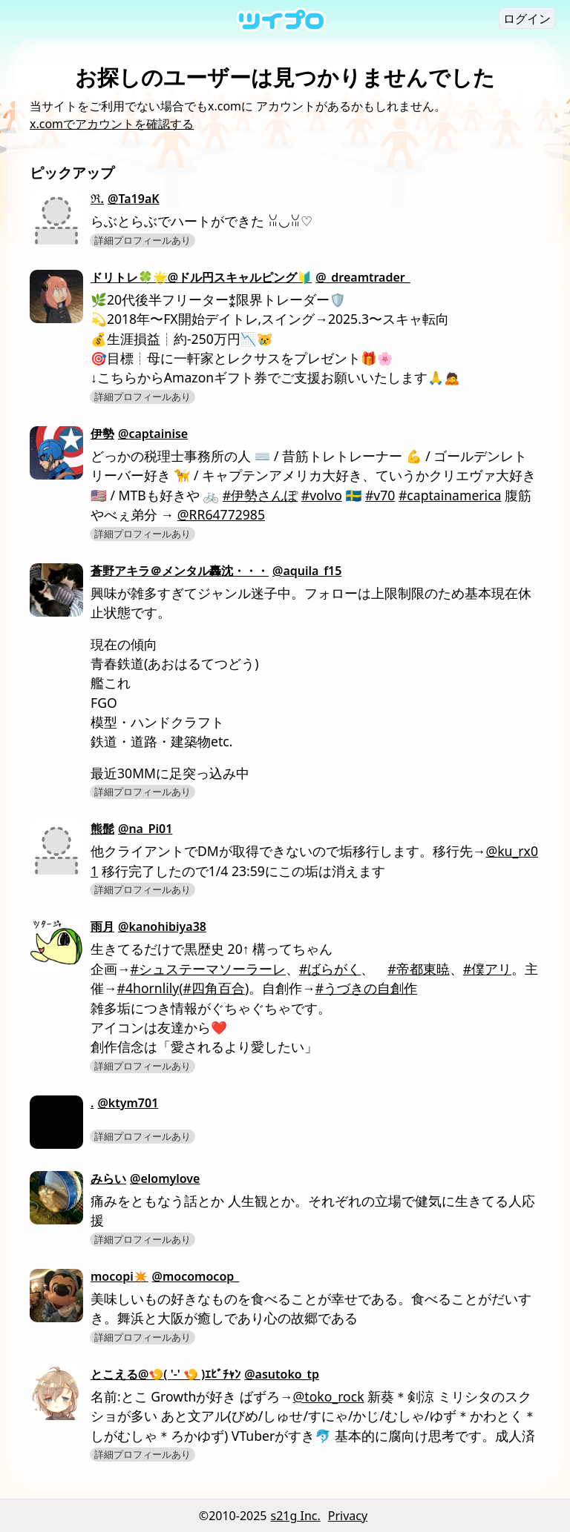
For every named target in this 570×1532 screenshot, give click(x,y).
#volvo (321, 495)
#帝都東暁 (418, 969)
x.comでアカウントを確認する (112, 124)
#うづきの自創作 (366, 988)
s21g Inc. (296, 1516)
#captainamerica (450, 495)
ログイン (527, 18)
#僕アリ (487, 969)
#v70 (380, 495)
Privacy (347, 1516)
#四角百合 (214, 988)
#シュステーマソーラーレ (208, 969)
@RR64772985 (221, 514)
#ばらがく (330, 969)
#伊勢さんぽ (260, 495)
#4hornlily (148, 988)
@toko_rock (328, 1396)
